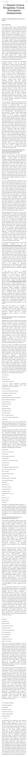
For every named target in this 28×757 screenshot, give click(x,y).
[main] (14, 9)
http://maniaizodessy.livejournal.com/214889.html (11, 245)
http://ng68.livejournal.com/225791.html (18, 281)
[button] (1, 1)
